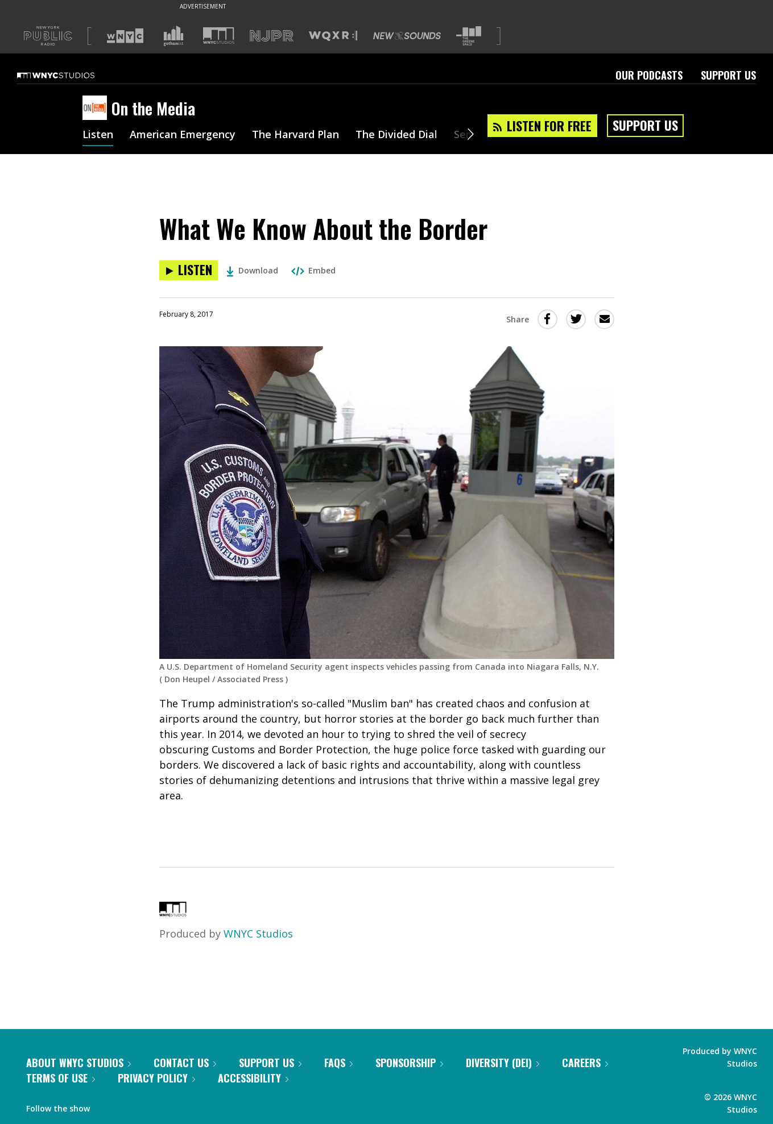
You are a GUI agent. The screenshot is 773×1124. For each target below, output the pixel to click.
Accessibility (253, 1078)
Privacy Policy (156, 1078)
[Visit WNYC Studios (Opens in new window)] (218, 35)
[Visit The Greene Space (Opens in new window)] (468, 36)
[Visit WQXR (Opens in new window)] (333, 36)
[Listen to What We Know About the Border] (188, 270)
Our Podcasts (649, 75)
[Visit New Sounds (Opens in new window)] (407, 36)
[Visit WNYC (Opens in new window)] (125, 35)
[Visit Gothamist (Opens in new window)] (173, 36)
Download (252, 270)
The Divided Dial (396, 135)
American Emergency (182, 135)
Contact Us (185, 1062)
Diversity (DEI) (502, 1062)
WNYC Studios (258, 933)
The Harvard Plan (295, 135)
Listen (97, 135)
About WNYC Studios (78, 1062)
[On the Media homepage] (96, 109)
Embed (313, 270)
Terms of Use (60, 1078)
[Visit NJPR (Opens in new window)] (272, 36)
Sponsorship (409, 1062)
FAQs (338, 1062)
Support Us (728, 75)
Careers (585, 1062)
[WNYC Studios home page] (70, 75)
